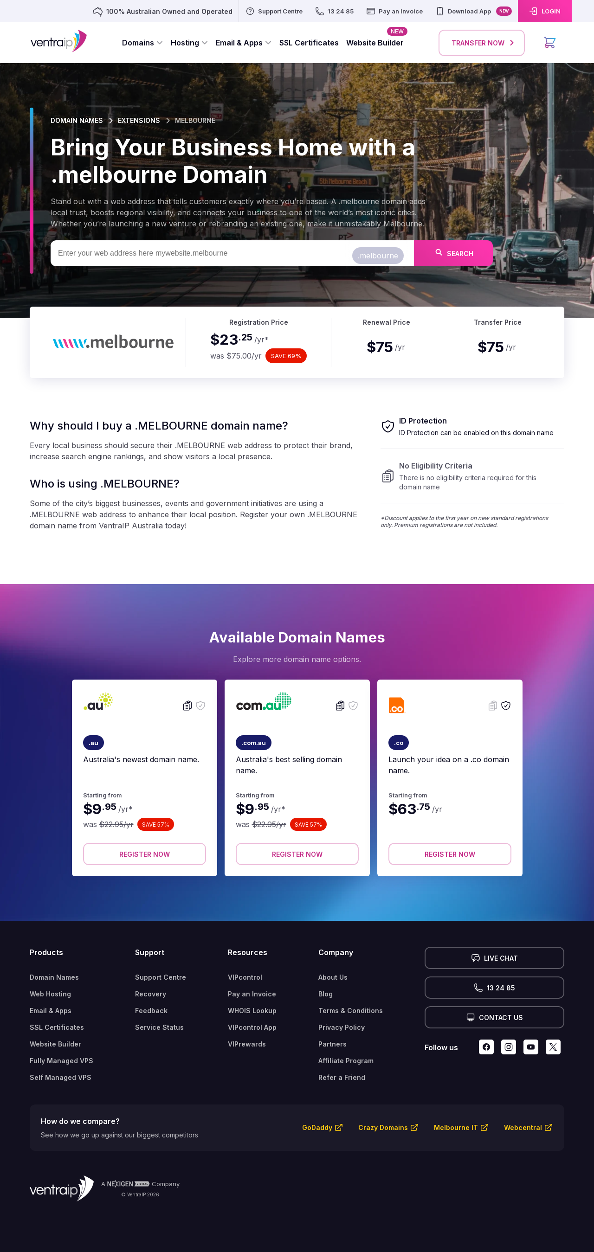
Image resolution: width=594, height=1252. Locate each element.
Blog (325, 994)
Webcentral (523, 1127)
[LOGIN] (545, 11)
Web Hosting (50, 994)
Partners (332, 1044)
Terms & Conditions (350, 1010)
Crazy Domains (383, 1127)
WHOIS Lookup (252, 1010)
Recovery (150, 994)
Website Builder (55, 1044)
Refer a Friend (341, 1077)
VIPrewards (247, 1044)
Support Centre (160, 977)
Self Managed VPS (60, 1077)
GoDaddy (317, 1127)
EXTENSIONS (139, 120)
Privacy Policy (341, 1027)
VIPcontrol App (252, 1027)
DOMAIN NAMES (77, 120)
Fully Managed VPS (61, 1061)
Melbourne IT (456, 1127)
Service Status (159, 1027)
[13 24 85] (334, 11)
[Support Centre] (274, 11)
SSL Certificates (57, 1027)
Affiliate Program (346, 1061)
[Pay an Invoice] (394, 11)
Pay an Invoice (252, 994)
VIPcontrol (245, 977)
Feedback (151, 1010)
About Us (333, 977)
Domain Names (54, 977)
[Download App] (473, 11)
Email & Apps (50, 1010)
